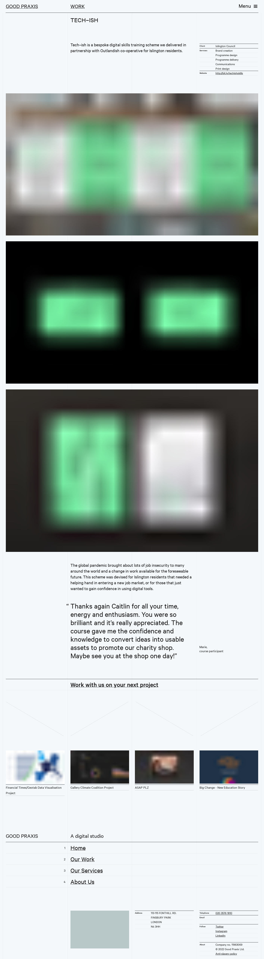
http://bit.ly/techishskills (229, 73)
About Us (82, 881)
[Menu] (248, 6)
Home (78, 847)
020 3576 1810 (224, 913)
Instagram (221, 931)
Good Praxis (22, 6)
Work (77, 6)
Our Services (86, 870)
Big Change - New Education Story (222, 787)
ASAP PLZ (142, 787)
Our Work (82, 859)
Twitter (220, 926)
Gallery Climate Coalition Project (92, 787)
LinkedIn (220, 935)
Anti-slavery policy (226, 953)
